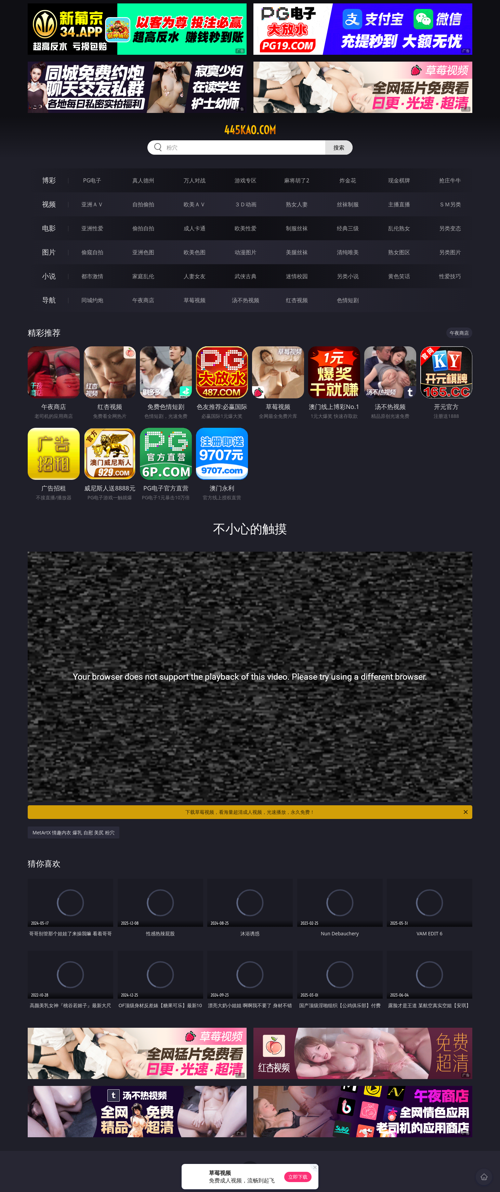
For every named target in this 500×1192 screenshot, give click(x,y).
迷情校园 (297, 276)
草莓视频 (195, 300)
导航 (49, 300)
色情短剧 (348, 300)
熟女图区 (399, 252)
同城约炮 (92, 300)
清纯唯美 (348, 252)
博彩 (49, 180)
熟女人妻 (297, 204)
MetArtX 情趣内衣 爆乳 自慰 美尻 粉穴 (73, 832)
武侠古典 (245, 276)
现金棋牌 (399, 180)
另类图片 (450, 252)
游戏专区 (245, 180)
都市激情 (92, 276)
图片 (49, 252)
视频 (49, 204)
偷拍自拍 (143, 228)
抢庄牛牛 (450, 180)
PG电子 (92, 180)
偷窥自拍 (92, 252)
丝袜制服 (348, 204)
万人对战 (195, 180)
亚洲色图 (143, 252)
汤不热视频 (245, 300)
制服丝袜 (297, 228)
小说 (49, 276)
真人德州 (143, 180)
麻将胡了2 (296, 180)
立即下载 (297, 1177)
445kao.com (250, 130)
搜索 (338, 147)
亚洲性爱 (92, 228)
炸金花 (348, 180)
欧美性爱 (245, 228)
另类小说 (348, 276)
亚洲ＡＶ (92, 204)
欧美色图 (195, 252)
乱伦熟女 (399, 228)
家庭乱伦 (143, 276)
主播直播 (399, 204)
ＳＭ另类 (450, 204)
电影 (49, 228)
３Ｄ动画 (245, 204)
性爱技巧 (450, 276)
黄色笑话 (399, 276)
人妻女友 (195, 276)
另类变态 (450, 228)
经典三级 (348, 228)
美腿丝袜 (297, 252)
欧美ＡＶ (195, 204)
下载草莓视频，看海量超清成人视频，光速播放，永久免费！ (327, 812)
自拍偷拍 (143, 204)
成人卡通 (195, 228)
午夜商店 (143, 300)
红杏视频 (297, 300)
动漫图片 (245, 252)
